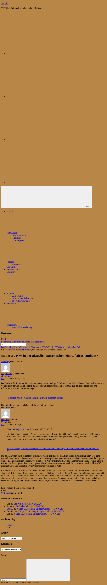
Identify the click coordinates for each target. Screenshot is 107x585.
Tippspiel (16, 238)
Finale (9, 525)
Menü (3, 339)
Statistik (31, 293)
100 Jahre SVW (19, 235)
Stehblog (5, 3)
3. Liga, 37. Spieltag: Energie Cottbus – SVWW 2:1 (40, 509)
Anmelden (29, 342)
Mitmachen (33, 233)
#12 (2, 424)
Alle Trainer (17, 296)
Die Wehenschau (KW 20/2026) (28, 504)
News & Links (13, 269)
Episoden (16, 264)
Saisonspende (18, 240)
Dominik (5, 419)
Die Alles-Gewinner (21, 301)
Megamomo (6, 373)
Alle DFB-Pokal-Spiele (22, 298)
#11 (2, 378)
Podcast (31, 262)
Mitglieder (12, 342)
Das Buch (11, 267)
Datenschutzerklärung (22, 327)
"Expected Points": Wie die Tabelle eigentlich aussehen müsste (35, 398)
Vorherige (5, 361)
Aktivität (20, 342)
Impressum (32, 325)
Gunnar (10, 509)
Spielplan (11, 272)
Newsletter (11, 303)
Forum (10, 211)
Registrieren (39, 342)
